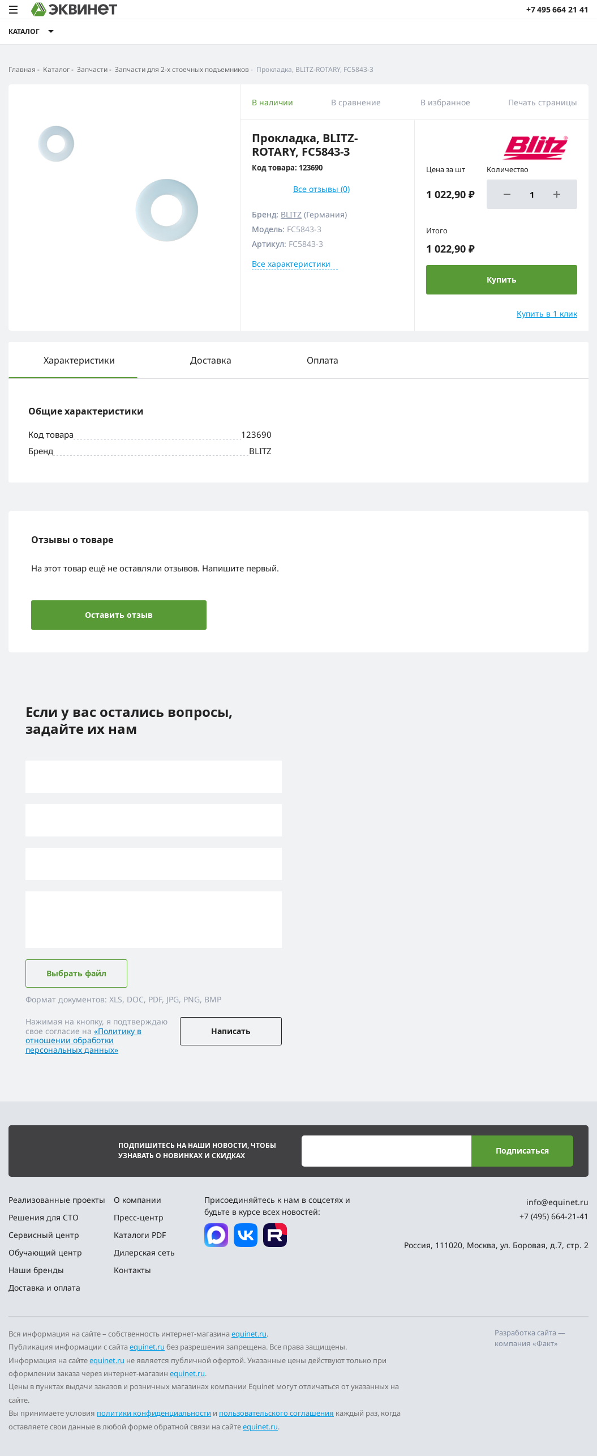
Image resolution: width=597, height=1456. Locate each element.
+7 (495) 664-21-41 (554, 1216)
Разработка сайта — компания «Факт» (530, 1338)
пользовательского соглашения (276, 1413)
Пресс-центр (139, 1217)
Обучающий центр (45, 1252)
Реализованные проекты (56, 1199)
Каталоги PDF (140, 1234)
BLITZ (291, 214)
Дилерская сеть (144, 1252)
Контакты (132, 1270)
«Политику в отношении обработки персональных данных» (83, 1041)
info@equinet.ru (557, 1202)
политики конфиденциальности (154, 1413)
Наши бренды (36, 1270)
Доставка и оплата (44, 1287)
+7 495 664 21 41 (557, 9)
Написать (231, 1031)
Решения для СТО (43, 1217)
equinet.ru (249, 1334)
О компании (137, 1199)
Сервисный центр (43, 1234)
